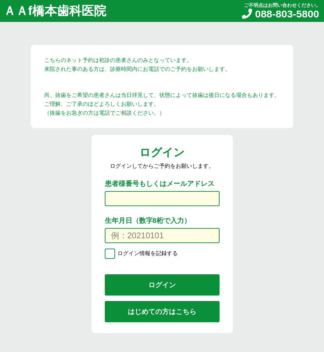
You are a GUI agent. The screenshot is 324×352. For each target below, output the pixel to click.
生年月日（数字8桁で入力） (148, 220)
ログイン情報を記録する (147, 253)
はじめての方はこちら (162, 311)
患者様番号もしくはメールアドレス (159, 183)
